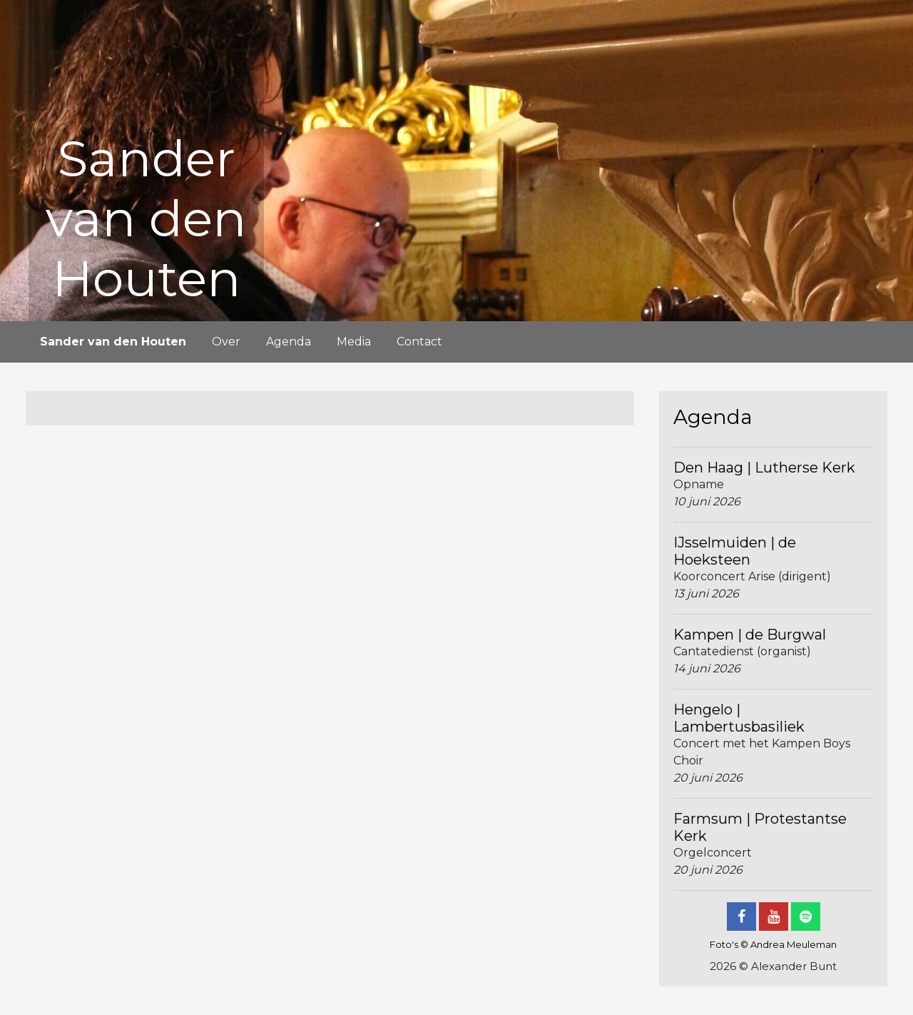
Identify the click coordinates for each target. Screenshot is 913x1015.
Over (226, 341)
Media (354, 341)
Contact (419, 341)
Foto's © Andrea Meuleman (773, 944)
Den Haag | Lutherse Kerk (764, 467)
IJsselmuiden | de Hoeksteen (734, 551)
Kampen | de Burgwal (749, 634)
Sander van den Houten (113, 341)
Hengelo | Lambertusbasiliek (739, 718)
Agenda (288, 341)
